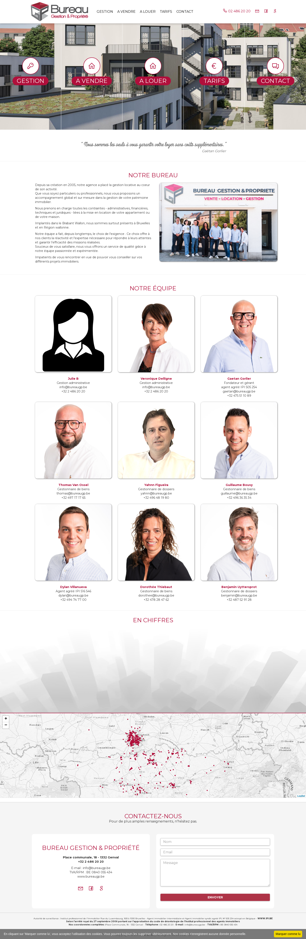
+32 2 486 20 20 (91, 862)
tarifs (166, 12)
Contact (184, 12)
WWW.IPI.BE (265, 918)
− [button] (5, 725)
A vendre (126, 12)
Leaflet (301, 796)
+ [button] (5, 719)
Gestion (105, 12)
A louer (148, 12)
